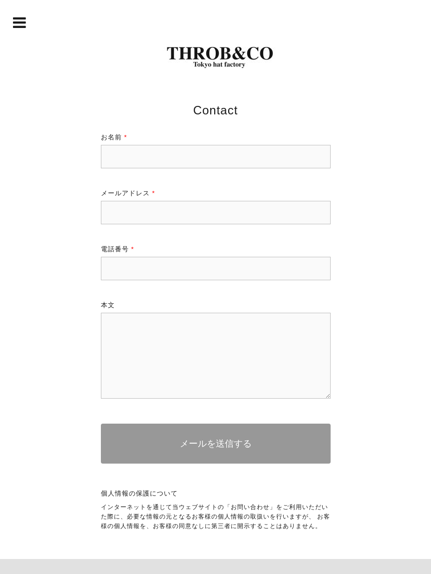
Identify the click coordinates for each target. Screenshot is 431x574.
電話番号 (117, 249)
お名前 (114, 137)
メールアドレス (128, 193)
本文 (108, 305)
